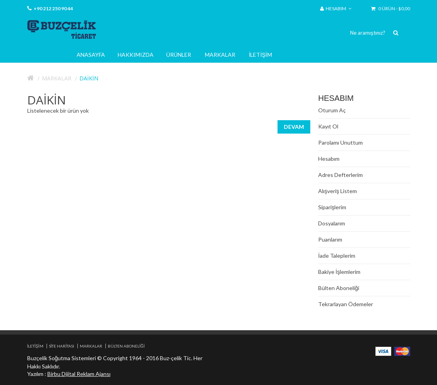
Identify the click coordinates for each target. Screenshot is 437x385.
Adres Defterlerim (340, 174)
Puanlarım (330, 239)
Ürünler (178, 54)
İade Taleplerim (336, 255)
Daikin (88, 78)
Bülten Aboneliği (338, 288)
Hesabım (328, 158)
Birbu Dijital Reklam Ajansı (79, 373)
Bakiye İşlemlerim (339, 271)
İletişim (260, 54)
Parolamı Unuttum (340, 142)
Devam (294, 126)
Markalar (220, 54)
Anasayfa (91, 54)
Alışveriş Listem (337, 191)
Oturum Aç (332, 110)
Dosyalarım (331, 223)
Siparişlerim (332, 207)
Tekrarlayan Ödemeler (345, 304)
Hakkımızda (136, 54)
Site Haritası (62, 346)
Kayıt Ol (328, 126)
